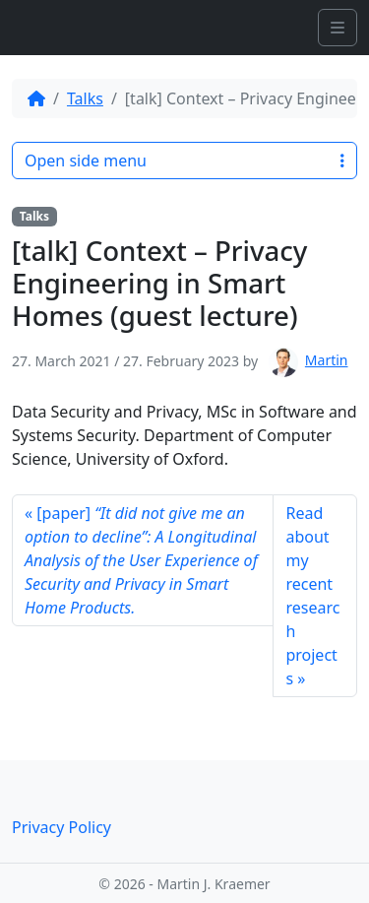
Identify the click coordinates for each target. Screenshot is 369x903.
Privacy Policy (61, 827)
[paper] (141, 560)
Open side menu (184, 160)
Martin (326, 360)
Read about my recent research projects (312, 595)
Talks (85, 98)
